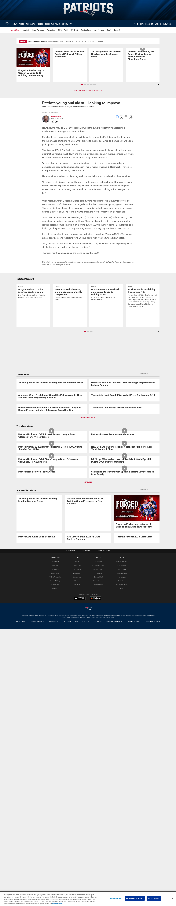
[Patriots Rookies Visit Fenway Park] (51, 718)
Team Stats (76, 866)
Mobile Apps (121, 870)
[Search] (135, 23)
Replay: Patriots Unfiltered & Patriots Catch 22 (45, 41)
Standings (77, 877)
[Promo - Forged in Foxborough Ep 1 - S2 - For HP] (33, 63)
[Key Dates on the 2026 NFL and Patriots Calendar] (88, 819)
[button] (81, 84)
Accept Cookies (153, 898)
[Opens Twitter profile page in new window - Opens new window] (52, 121)
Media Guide (121, 874)
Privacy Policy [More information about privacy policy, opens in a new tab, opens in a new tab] (57, 904)
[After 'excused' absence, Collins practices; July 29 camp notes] (70, 303)
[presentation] (159, 85)
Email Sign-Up (121, 862)
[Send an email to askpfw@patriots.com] (56, 121)
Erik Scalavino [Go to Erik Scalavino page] (56, 116)
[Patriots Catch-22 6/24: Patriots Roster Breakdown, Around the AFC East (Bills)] (51, 615)
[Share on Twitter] (121, 118)
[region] (88, 898)
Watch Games (98, 877)
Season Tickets (98, 862)
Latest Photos (55, 866)
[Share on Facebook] (117, 118)
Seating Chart (98, 870)
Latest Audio (55, 862)
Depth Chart (77, 859)
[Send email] (126, 118)
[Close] (172, 898)
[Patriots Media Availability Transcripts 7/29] (143, 306)
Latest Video (55, 859)
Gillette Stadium (98, 874)
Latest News (55, 855)
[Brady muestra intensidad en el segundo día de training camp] (106, 303)
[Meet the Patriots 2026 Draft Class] (137, 817)
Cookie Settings (115, 898)
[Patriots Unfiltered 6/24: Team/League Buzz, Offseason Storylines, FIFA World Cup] (51, 667)
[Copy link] (130, 117)
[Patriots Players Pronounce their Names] (124, 563)
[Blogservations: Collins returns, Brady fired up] (33, 302)
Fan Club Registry (121, 859)
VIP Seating (98, 866)
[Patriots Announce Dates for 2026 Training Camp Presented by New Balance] (124, 394)
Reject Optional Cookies (134, 898)
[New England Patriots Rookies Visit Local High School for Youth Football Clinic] (124, 615)
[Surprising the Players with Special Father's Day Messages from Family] (124, 719)
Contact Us (121, 881)
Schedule (77, 874)
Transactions (77, 870)
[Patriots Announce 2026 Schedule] (39, 817)
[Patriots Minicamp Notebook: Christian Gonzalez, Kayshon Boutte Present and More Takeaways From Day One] (51, 498)
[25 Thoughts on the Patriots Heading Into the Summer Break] (106, 63)
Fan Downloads (121, 866)
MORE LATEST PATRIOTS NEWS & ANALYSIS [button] (88, 90)
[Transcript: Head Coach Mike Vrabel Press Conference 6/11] (124, 445)
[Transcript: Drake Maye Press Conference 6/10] (124, 497)
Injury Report (77, 862)
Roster (77, 855)
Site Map (55, 881)
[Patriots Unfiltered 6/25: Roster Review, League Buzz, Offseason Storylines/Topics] (143, 65)
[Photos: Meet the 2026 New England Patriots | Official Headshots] (70, 63)
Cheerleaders (55, 877)
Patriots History (55, 874)
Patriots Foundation (55, 870)
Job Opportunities (121, 877)
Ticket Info (98, 855)
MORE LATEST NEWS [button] (88, 526)
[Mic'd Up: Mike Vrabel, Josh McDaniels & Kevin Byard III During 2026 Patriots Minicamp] (124, 667)
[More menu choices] (74, 24)
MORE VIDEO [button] (88, 747)
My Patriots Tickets (98, 859)
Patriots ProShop (121, 855)
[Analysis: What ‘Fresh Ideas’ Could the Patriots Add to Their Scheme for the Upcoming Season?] (51, 446)
